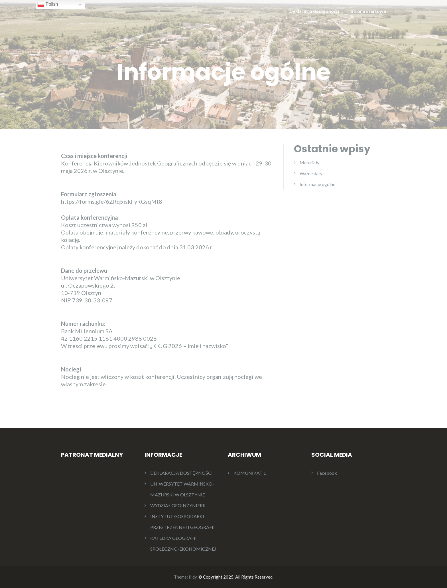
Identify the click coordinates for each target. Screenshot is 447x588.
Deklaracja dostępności (314, 11)
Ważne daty (311, 173)
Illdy (193, 576)
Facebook (327, 473)
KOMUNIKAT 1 (249, 473)
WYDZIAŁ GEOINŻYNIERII (178, 505)
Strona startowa (368, 11)
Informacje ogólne (317, 184)
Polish (47, 4)
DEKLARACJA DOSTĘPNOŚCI (181, 473)
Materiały (309, 162)
